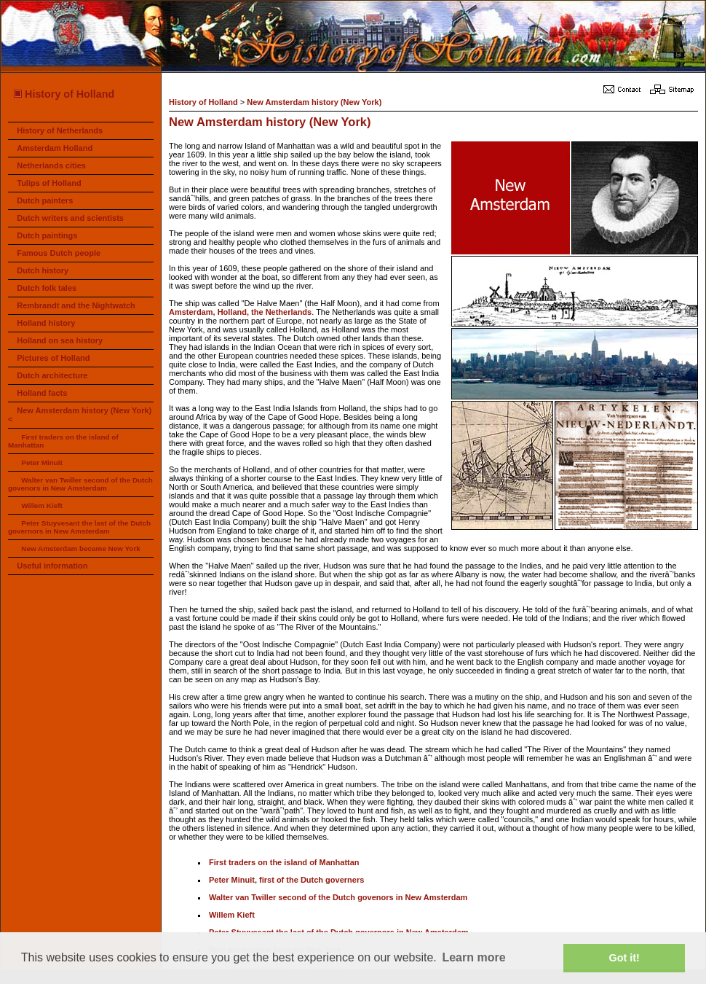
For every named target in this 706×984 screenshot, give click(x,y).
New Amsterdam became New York (80, 548)
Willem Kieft (41, 505)
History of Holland (63, 94)
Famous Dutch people (58, 253)
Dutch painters (45, 200)
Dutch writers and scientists (70, 218)
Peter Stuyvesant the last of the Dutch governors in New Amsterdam (79, 527)
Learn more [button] (473, 957)
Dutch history (42, 270)
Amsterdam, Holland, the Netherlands (240, 312)
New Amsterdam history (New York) (314, 102)
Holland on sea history (60, 340)
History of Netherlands (60, 130)
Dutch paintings (47, 235)
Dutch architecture (52, 375)
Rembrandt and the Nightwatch (76, 305)
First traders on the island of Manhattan (284, 862)
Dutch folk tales (46, 288)
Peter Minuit (42, 462)
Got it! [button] (624, 958)
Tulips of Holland (49, 183)
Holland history (46, 323)
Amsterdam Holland (54, 148)
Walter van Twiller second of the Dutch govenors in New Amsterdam (80, 484)
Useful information (52, 565)
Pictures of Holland (53, 358)
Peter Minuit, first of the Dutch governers (286, 879)
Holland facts (42, 392)
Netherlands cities (51, 165)
